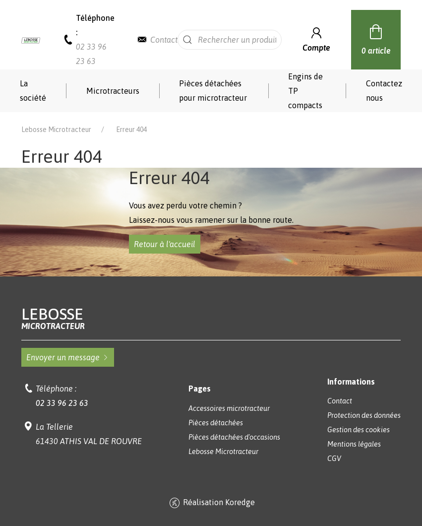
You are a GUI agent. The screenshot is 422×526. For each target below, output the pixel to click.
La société (33, 90)
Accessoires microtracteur (229, 408)
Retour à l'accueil (164, 244)
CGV (334, 458)
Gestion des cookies (358, 430)
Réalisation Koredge (211, 503)
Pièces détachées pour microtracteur (213, 90)
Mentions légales (354, 444)
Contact (164, 39)
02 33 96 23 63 (62, 402)
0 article (376, 38)
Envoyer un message (67, 357)
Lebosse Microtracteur (56, 129)
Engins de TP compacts (305, 91)
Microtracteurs (112, 90)
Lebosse (211, 318)
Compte (316, 38)
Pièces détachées (215, 423)
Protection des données (364, 415)
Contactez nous (384, 90)
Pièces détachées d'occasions (234, 437)
